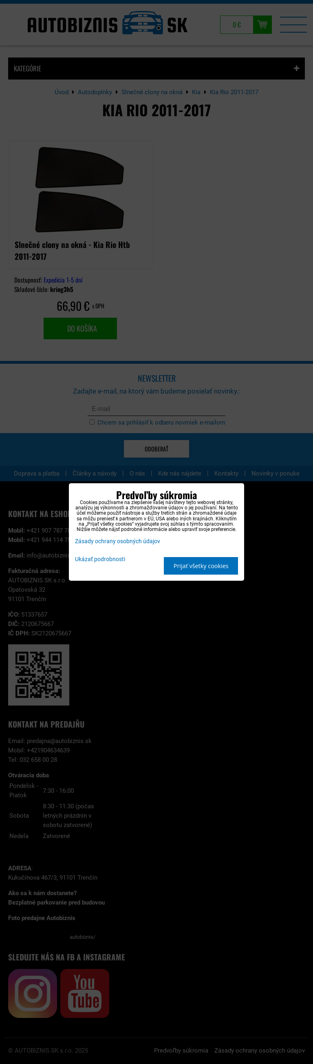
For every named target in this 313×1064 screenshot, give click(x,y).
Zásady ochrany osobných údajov (117, 541)
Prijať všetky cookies (201, 566)
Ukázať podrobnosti (100, 559)
